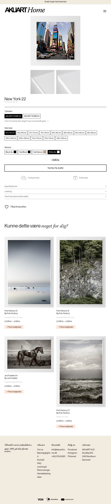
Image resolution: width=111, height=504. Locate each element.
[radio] (13, 116)
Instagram (72, 453)
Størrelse (8, 128)
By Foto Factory (11, 313)
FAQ (39, 463)
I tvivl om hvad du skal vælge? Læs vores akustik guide (25, 121)
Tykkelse (8, 111)
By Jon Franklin (10, 378)
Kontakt (40, 460)
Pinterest (72, 456)
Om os (40, 449)
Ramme (7, 147)
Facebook (72, 449)
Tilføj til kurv (55, 168)
